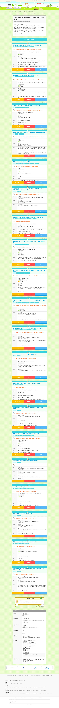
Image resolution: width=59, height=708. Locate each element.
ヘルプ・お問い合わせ (47, 3)
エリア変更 (23, 5)
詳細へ (41, 69)
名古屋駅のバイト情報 (22, 680)
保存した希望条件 (17, 7)
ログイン (42, 3)
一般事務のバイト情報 (19, 683)
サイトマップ (52, 3)
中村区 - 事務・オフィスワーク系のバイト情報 (12, 690)
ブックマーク (47, 668)
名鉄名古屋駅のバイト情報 (15, 680)
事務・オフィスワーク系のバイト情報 (10, 683)
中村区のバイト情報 (8, 680)
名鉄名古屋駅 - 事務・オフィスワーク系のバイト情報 (25, 690)
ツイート (35, 668)
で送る (12, 667)
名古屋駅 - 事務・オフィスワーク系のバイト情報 (39, 690)
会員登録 (39, 3)
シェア (24, 668)
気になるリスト (10, 7)
